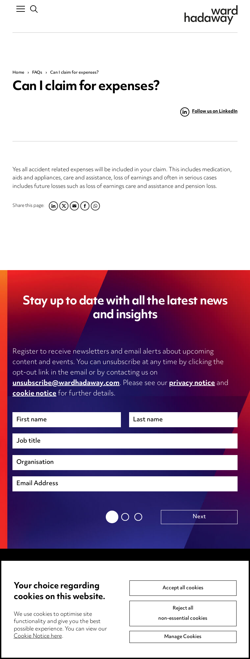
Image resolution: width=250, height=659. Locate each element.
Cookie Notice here (38, 637)
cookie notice (34, 394)
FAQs (37, 72)
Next (199, 516)
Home (18, 72)
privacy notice (192, 383)
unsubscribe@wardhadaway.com (66, 383)
